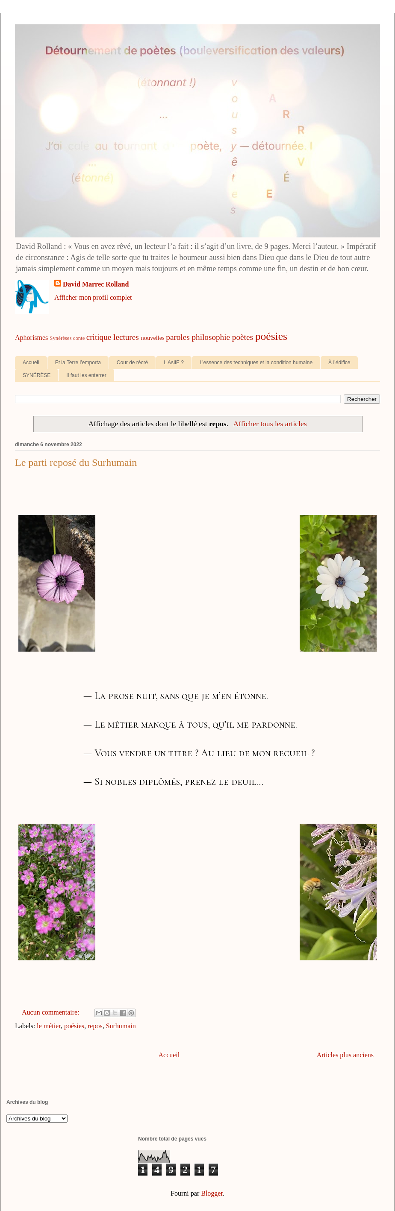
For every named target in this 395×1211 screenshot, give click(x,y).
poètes (242, 337)
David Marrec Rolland (96, 284)
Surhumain (121, 1026)
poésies (271, 336)
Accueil (31, 363)
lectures (126, 337)
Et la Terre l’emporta (78, 363)
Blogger (212, 1193)
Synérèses (60, 338)
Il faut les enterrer (86, 375)
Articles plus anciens (345, 1055)
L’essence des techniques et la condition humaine (256, 363)
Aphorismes (31, 337)
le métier (49, 1026)
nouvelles (153, 337)
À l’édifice (339, 363)
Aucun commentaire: (51, 1012)
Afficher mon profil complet (93, 297)
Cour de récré (132, 363)
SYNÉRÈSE (36, 375)
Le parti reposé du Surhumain (76, 462)
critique (99, 337)
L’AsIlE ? (174, 363)
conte (79, 338)
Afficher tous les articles (270, 423)
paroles (177, 337)
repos (95, 1026)
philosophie (211, 337)
